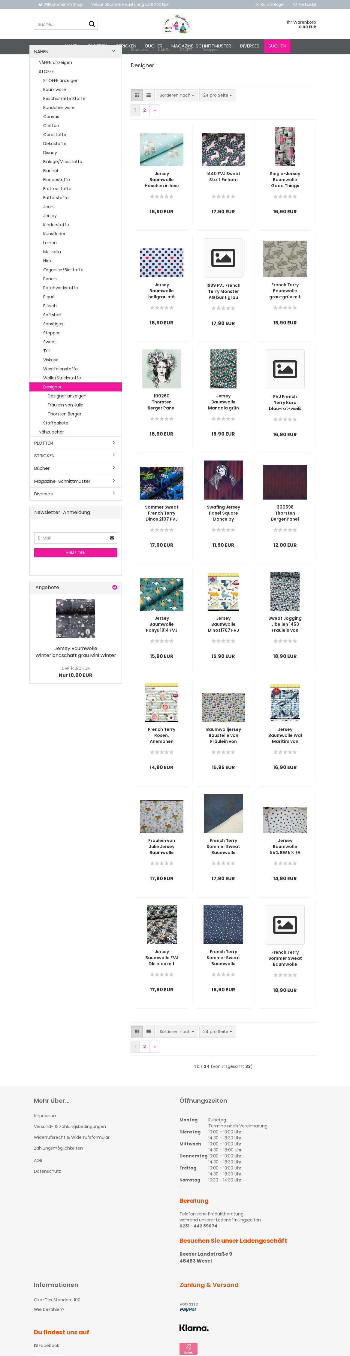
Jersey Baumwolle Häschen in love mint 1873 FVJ (162, 202)
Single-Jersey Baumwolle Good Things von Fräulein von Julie (285, 202)
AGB (38, 1183)
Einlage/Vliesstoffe (62, 184)
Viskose (51, 382)
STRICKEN (126, 46)
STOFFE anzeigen (61, 103)
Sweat (49, 364)
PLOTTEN (97, 46)
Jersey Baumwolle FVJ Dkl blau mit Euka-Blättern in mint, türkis (161, 980)
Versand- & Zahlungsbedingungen (70, 1149)
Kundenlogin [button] (270, 4)
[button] (137, 118)
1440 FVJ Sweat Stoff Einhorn (223, 199)
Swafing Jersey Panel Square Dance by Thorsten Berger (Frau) (223, 536)
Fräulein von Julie (65, 427)
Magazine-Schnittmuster (201, 46)
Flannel (50, 193)
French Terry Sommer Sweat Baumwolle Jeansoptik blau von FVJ (223, 869)
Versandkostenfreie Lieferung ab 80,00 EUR (130, 4)
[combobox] (177, 118)
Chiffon (51, 148)
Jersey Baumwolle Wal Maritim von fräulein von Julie (285, 758)
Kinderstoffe (56, 247)
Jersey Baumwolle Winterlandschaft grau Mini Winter (75, 674)
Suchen (277, 46)
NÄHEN (72, 46)
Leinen (50, 265)
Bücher (153, 46)
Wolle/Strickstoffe (62, 400)
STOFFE (46, 94)
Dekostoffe (55, 166)
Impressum (46, 1138)
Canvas (51, 139)
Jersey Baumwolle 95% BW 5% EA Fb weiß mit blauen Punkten (285, 869)
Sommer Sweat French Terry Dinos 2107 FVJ (162, 536)
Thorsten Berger (64, 436)
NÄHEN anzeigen (55, 85)
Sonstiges (53, 346)
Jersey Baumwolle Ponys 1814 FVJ (161, 647)
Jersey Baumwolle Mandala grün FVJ (223, 424)
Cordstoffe (54, 157)
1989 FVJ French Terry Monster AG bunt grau (223, 314)
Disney (50, 175)
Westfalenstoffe (60, 391)
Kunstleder (54, 256)
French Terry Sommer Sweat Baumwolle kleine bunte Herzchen (223, 980)
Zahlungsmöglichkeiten (58, 1171)
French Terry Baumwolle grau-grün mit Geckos (285, 313)
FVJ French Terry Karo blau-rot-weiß (285, 425)
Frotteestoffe (57, 211)
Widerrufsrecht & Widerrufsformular (72, 1160)
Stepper (51, 355)
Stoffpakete (55, 445)
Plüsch (50, 328)
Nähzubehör (51, 454)
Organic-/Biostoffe (63, 292)
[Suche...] (92, 24)
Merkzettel (304, 4)
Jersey (50, 238)
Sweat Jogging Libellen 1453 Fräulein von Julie (285, 647)
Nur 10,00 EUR (75, 694)
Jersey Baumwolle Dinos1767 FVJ (223, 647)
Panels (50, 301)
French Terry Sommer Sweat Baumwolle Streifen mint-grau (285, 981)
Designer (52, 409)
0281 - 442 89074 (198, 1248)
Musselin (52, 274)
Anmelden (76, 575)
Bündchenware (59, 130)
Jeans (49, 229)
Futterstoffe (56, 220)
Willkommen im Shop (60, 4)
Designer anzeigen (67, 418)
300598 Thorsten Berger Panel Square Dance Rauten (285, 536)
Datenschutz (47, 1194)
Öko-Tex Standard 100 (57, 1322)
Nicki (48, 283)
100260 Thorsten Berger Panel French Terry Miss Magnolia (162, 424)
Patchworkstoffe (60, 310)
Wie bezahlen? (49, 1332)
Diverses (249, 46)
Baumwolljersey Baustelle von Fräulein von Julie (223, 758)
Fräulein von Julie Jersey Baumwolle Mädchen (161, 869)
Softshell (52, 337)
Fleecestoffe (56, 202)
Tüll (46, 373)
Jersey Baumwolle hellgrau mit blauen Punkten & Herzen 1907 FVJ (162, 313)
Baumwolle (54, 112)
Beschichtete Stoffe (64, 121)
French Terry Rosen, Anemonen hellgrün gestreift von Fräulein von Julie (161, 758)
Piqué (49, 319)
